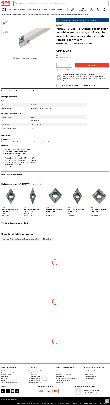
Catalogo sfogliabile (35, 371)
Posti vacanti (5, 376)
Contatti (58, 371)
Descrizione (19, 91)
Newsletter (59, 382)
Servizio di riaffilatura (35, 378)
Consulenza (36, 9)
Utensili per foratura (90, 376)
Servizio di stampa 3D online (38, 380)
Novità (3, 371)
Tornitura (30, 14)
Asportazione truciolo (18, 14)
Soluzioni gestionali (35, 382)
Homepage (5, 14)
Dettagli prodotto (6, 91)
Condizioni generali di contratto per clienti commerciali (48, 403)
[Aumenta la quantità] (69, 65)
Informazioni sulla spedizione (65, 378)
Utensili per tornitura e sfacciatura (47, 14)
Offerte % (60, 9)
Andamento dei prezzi (63, 380)
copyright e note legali (23, 403)
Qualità (3, 380)
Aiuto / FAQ (60, 373)
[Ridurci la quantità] (58, 65)
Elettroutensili (88, 375)
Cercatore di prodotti (35, 376)
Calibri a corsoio (89, 378)
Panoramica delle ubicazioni (10, 373)
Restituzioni (60, 376)
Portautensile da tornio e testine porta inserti (74, 14)
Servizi (29, 9)
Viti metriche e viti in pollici (92, 371)
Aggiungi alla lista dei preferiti (68, 85)
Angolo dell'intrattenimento (10, 382)
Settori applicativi (19, 9)
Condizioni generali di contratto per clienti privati (81, 403)
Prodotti (9, 9)
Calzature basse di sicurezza (92, 373)
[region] (6, 39)
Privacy (100, 403)
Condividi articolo (88, 85)
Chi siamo (4, 378)
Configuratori (33, 375)
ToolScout (32, 373)
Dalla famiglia (31, 91)
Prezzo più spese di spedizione (73, 56)
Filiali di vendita (6, 375)
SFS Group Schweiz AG (49, 9)
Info (64, 80)
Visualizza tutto (36, 184)
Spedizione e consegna (63, 375)
